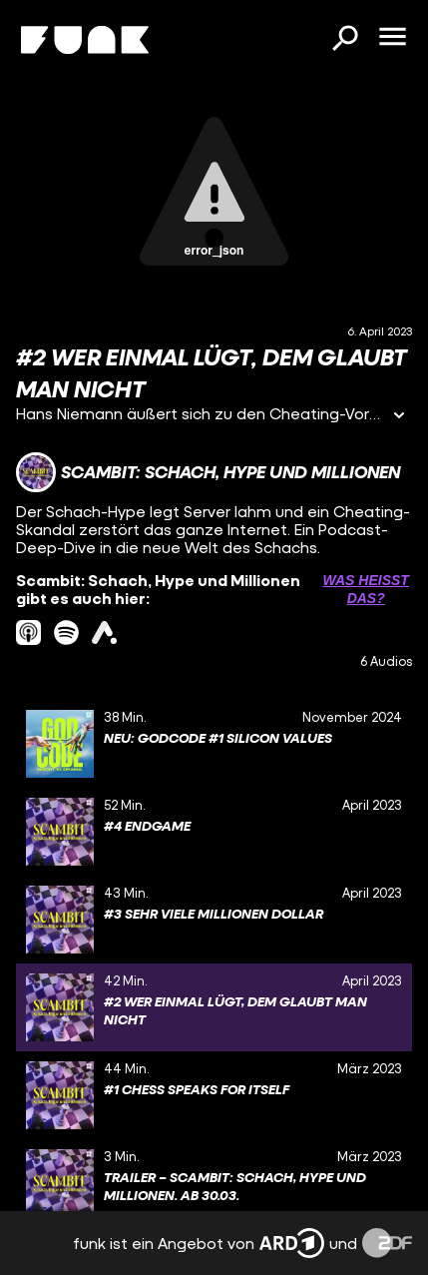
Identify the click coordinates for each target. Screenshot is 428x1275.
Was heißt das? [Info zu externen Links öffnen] (366, 589)
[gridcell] (214, 744)
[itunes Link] (28, 632)
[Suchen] (344, 40)
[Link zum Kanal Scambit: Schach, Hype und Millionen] (208, 472)
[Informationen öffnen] (399, 416)
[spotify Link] (66, 632)
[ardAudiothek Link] (104, 632)
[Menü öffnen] (392, 38)
